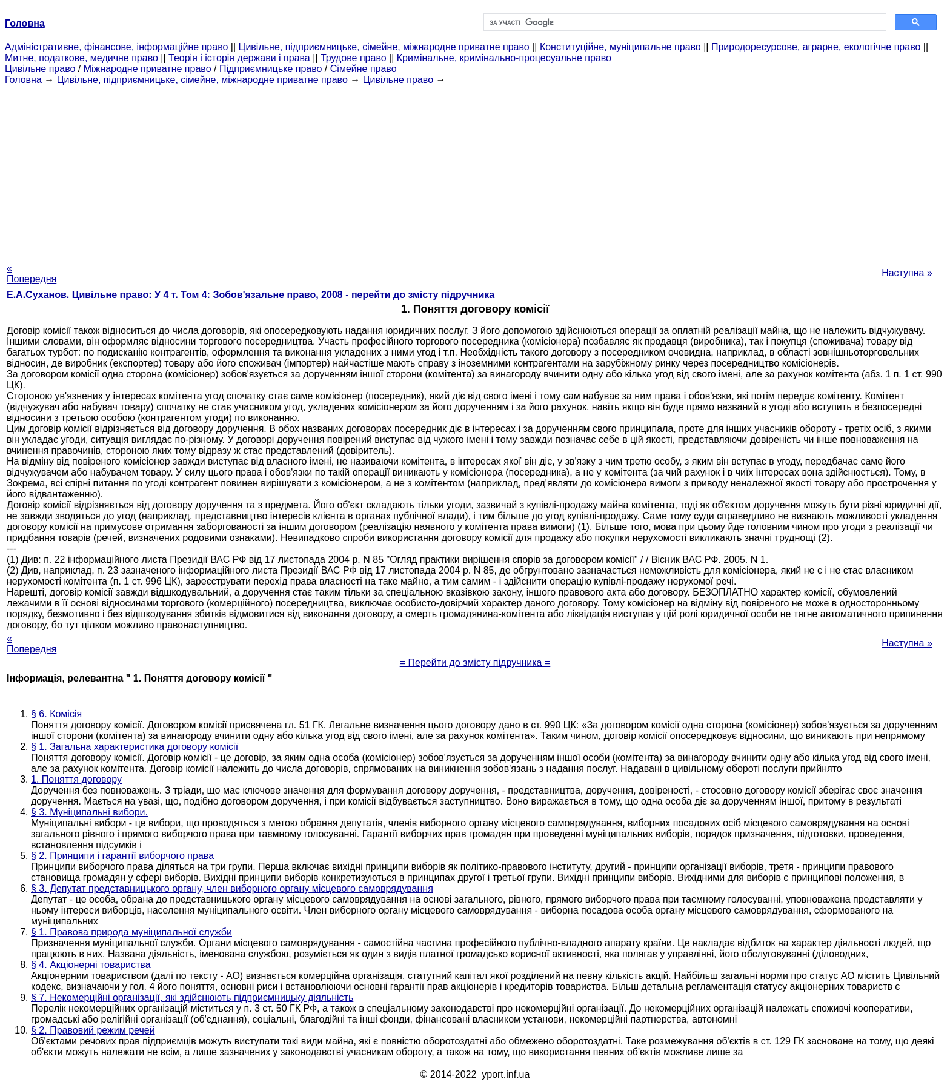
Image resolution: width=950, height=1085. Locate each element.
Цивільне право (40, 69)
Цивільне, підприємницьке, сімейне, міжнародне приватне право (384, 47)
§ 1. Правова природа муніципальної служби (131, 932)
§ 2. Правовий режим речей (93, 1030)
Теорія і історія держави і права (239, 58)
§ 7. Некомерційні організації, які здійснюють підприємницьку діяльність (192, 997)
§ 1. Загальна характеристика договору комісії (134, 747)
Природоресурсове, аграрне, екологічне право (815, 47)
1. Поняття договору (76, 779)
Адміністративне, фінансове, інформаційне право (116, 47)
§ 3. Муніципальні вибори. (89, 812)
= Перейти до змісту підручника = (475, 662)
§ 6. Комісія (56, 714)
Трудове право (354, 58)
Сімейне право (363, 69)
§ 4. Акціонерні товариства (91, 965)
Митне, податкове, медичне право (81, 58)
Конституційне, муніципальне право (620, 47)
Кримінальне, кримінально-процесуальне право (504, 58)
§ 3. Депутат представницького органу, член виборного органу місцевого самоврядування (232, 888)
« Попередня (31, 273)
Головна (23, 80)
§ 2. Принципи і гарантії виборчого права (122, 856)
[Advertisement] (475, 170)
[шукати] (684, 22)
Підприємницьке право (270, 69)
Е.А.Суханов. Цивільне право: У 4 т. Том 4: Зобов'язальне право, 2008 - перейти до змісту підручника (250, 295)
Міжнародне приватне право (147, 69)
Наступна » (907, 273)
